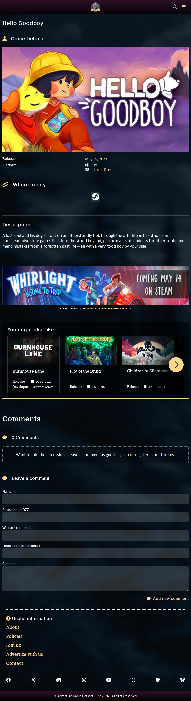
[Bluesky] (182, 680)
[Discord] (59, 680)
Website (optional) (17, 528)
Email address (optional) (21, 546)
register (141, 454)
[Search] (174, 7)
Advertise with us (24, 654)
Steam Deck (102, 169)
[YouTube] (108, 680)
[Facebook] (8, 680)
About (12, 627)
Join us (13, 645)
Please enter (15, 510)
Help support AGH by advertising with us (107, 308)
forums (167, 454)
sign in (123, 454)
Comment (10, 564)
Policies (14, 636)
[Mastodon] (158, 680)
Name (7, 492)
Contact (14, 663)
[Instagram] (84, 680)
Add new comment (168, 598)
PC (96, 165)
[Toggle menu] (183, 6)
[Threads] (134, 680)
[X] (33, 680)
